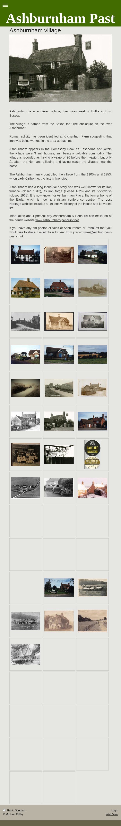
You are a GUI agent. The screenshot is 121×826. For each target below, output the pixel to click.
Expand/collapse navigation (60, 5)
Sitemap (20, 810)
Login (114, 810)
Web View (112, 814)
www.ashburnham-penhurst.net (57, 220)
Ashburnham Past (60, 18)
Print (8, 810)
